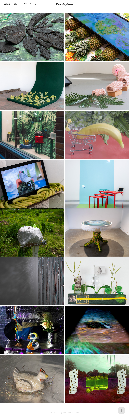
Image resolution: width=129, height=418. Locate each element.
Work (7, 4)
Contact (34, 4)
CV (25, 4)
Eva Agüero (64, 4)
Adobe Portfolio (71, 412)
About (16, 4)
